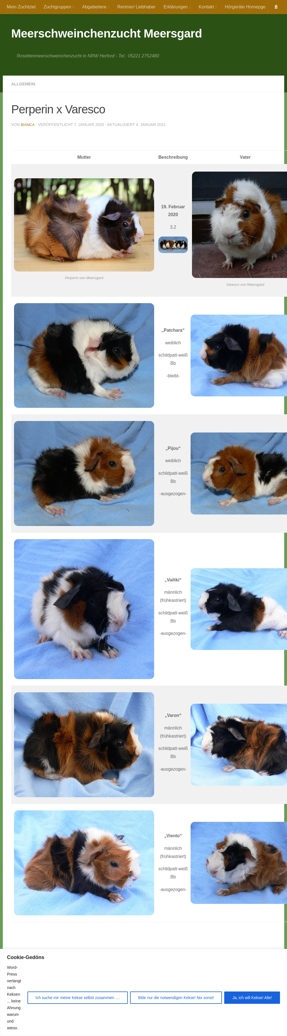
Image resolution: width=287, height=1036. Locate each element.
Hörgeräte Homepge (245, 6)
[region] (143, 992)
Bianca (28, 124)
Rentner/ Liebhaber (136, 6)
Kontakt (206, 6)
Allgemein (24, 83)
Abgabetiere (94, 6)
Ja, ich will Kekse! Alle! (252, 997)
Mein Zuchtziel (21, 6)
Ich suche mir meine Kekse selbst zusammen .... (78, 997)
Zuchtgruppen (57, 6)
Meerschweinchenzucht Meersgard (106, 33)
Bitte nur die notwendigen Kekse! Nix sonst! (176, 997)
